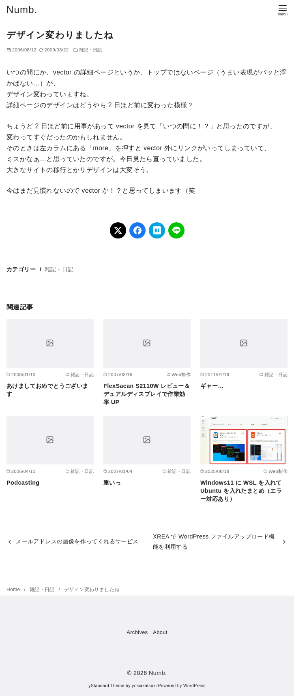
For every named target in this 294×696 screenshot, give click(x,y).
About (160, 632)
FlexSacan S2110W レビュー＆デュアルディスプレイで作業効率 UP (146, 394)
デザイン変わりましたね (91, 589)
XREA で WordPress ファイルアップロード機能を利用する (214, 541)
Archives (137, 632)
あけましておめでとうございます (47, 390)
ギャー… (212, 386)
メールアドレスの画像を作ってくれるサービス (77, 541)
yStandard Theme (106, 685)
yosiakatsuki (144, 685)
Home (13, 589)
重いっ (112, 482)
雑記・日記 (90, 49)
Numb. (22, 9)
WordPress (194, 685)
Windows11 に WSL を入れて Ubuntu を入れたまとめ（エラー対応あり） (241, 490)
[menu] (282, 9)
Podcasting (23, 482)
